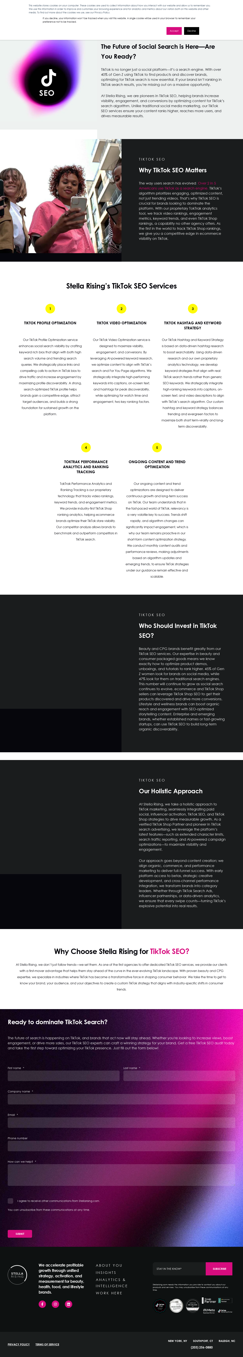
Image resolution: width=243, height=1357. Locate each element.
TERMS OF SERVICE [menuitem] (47, 1344)
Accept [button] (174, 30)
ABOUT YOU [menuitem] (109, 1265)
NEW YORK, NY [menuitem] (177, 1341)
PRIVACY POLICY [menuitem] (19, 1344)
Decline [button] (191, 30)
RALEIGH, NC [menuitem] (227, 1341)
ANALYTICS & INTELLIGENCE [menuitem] (112, 1283)
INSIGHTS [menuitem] (106, 1272)
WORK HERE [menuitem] (109, 1293)
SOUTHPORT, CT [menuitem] (203, 1341)
